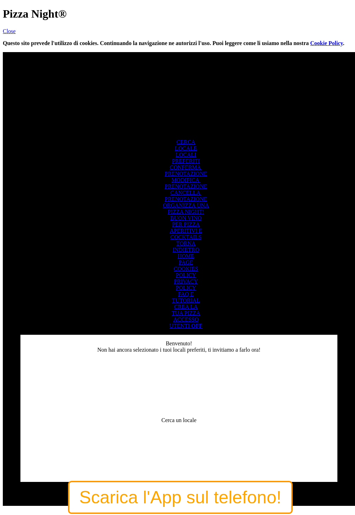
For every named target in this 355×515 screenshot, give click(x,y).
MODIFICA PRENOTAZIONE (186, 183)
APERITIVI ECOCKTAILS (186, 234)
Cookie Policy (326, 43)
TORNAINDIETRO (186, 246)
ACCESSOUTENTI (186, 322)
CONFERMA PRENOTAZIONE (186, 170)
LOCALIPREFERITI (186, 158)
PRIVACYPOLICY (186, 284)
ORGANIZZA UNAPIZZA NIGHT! (186, 208)
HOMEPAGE (186, 259)
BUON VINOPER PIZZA (185, 221)
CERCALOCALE (186, 145)
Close (9, 31)
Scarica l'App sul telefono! (180, 497)
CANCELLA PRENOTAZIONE (186, 196)
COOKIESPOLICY (186, 272)
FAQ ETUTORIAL (186, 297)
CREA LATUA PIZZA (186, 310)
